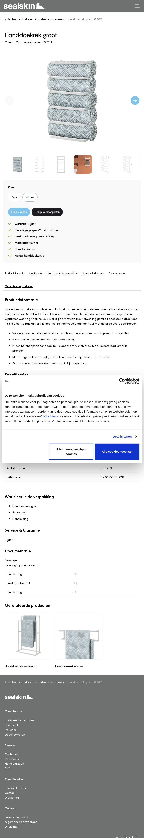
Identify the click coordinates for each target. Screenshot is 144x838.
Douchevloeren (15, 734)
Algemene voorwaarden (21, 821)
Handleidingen (14, 763)
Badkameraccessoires (19, 720)
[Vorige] (9, 100)
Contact (10, 792)
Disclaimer (11, 826)
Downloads (12, 759)
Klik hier (50, 416)
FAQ (7, 768)
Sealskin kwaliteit (16, 788)
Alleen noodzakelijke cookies (71, 451)
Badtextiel (11, 725)
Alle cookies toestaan (117, 451)
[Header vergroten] (138, 6)
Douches (10, 729)
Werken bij (12, 797)
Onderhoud (12, 754)
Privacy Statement (16, 817)
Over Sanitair (13, 711)
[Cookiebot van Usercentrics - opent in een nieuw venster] (122, 381)
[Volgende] (135, 100)
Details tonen (122, 436)
